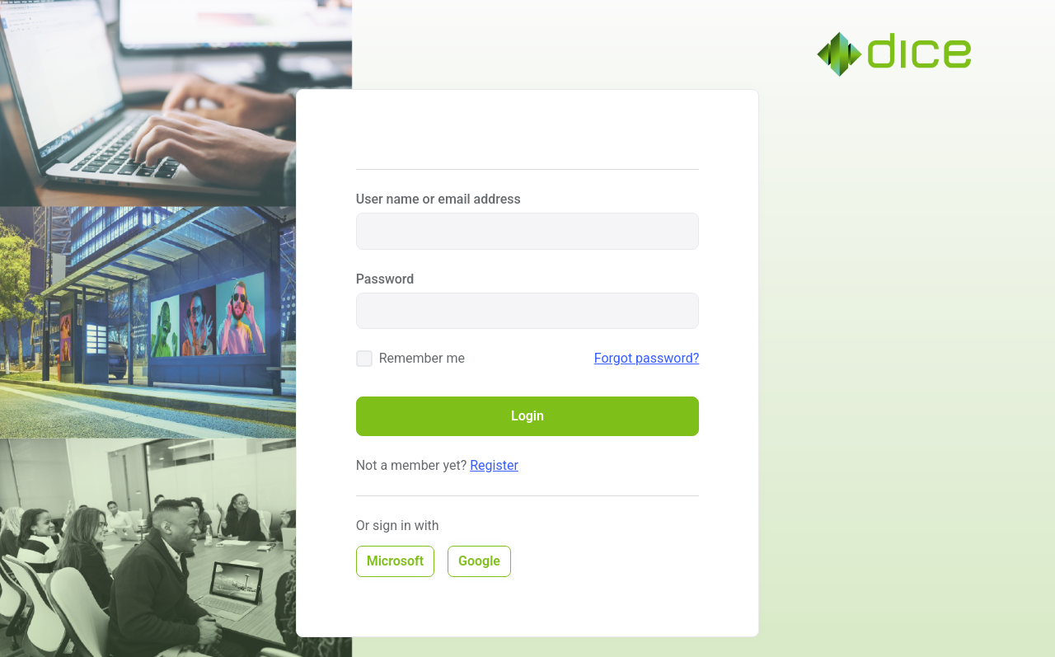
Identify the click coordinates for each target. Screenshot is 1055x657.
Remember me (422, 358)
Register (494, 465)
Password (385, 279)
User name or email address (438, 199)
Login (527, 416)
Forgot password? (647, 358)
